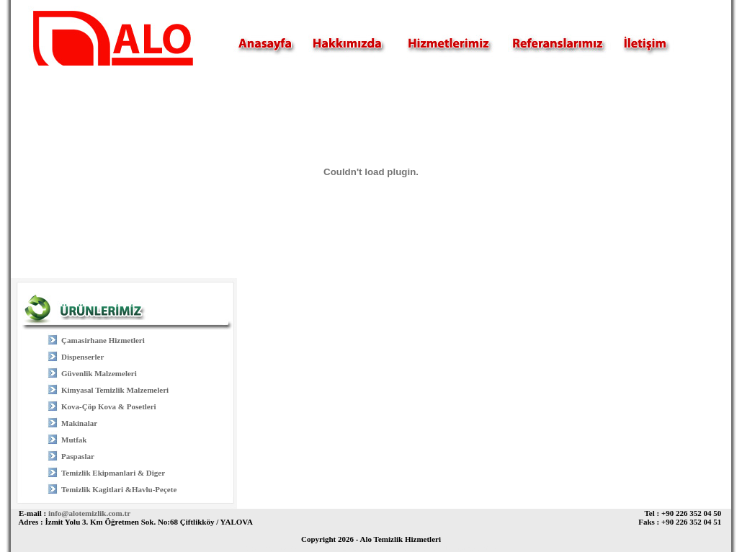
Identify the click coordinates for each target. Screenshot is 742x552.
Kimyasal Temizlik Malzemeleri (115, 390)
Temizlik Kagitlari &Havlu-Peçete (118, 489)
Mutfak (73, 439)
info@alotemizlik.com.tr (89, 513)
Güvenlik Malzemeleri (99, 373)
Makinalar (79, 423)
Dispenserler (82, 356)
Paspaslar (77, 456)
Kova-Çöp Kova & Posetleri (108, 406)
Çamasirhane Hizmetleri (103, 340)
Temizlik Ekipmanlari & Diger (113, 472)
